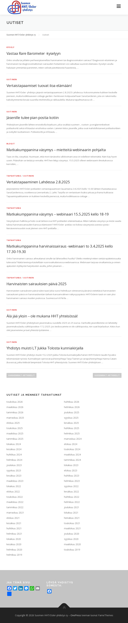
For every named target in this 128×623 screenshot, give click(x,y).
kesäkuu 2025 (71, 422)
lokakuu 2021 (71, 512)
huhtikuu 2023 (71, 475)
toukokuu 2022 (14, 496)
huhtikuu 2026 (71, 401)
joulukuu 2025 (71, 412)
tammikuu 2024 (72, 459)
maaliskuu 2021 (72, 528)
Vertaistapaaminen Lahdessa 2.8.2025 (38, 181)
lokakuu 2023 (71, 465)
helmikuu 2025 (72, 433)
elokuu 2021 (13, 517)
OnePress (75, 615)
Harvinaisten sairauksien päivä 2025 (36, 283)
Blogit (10, 143)
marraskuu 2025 (15, 417)
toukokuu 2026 (14, 401)
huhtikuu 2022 (71, 496)
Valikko (119, 6)
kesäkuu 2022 (71, 491)
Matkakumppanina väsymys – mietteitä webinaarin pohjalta (56, 149)
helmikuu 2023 (72, 480)
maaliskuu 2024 (72, 454)
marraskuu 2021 (15, 512)
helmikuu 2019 (14, 554)
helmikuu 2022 (72, 502)
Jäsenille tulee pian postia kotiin (32, 117)
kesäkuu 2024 (13, 449)
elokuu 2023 (70, 470)
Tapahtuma (13, 176)
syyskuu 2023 (13, 470)
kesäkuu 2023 (13, 475)
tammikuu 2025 (14, 438)
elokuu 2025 (13, 422)
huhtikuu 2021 (14, 528)
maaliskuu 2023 (14, 480)
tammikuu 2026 (14, 412)
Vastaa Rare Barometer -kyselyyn (33, 53)
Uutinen (11, 79)
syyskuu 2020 (71, 539)
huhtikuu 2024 (14, 454)
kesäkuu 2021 (13, 523)
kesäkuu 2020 (13, 544)
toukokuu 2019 (72, 549)
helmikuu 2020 (14, 549)
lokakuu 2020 (13, 539)
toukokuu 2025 (14, 428)
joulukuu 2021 (71, 507)
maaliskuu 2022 (14, 502)
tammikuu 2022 (14, 507)
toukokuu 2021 (72, 523)
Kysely (10, 47)
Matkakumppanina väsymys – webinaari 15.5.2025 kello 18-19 (57, 214)
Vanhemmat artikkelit (21, 375)
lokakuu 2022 (13, 486)
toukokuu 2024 (72, 449)
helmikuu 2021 (14, 533)
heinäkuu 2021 (72, 517)
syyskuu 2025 (71, 417)
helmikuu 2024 (14, 459)
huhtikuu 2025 (71, 428)
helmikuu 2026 (72, 407)
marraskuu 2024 (73, 438)
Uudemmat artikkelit (107, 375)
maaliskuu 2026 (14, 407)
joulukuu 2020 (71, 533)
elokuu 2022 (13, 491)
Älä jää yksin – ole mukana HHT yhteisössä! (42, 315)
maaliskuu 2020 (72, 544)
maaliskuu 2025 (14, 433)
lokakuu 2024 (13, 444)
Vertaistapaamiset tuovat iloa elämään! (39, 85)
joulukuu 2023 (14, 465)
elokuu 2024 (70, 444)
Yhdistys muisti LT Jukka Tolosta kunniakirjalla (44, 347)
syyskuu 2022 (71, 486)
